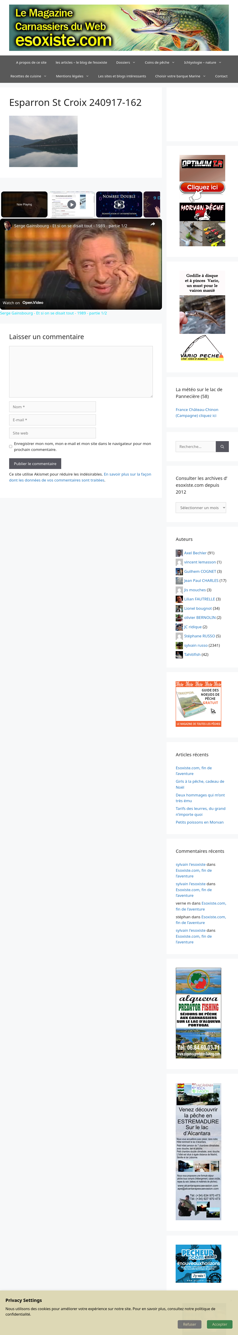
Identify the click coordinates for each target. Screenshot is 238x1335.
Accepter (219, 1324)
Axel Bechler (195, 552)
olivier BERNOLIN (200, 617)
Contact (221, 76)
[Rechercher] (222, 446)
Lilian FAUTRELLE (199, 599)
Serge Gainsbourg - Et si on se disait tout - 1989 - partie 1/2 (70, 225)
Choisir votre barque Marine (183, 76)
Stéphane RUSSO (199, 636)
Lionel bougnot (198, 608)
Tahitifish (192, 654)
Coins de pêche (162, 62)
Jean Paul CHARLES (201, 580)
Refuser (189, 1324)
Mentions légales (75, 76)
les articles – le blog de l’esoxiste (81, 62)
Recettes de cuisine (31, 76)
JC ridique (193, 626)
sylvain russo (196, 645)
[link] (7, 225)
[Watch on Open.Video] (23, 302)
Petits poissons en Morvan (200, 822)
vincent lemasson (200, 562)
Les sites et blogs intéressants (122, 76)
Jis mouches (195, 589)
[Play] (118, 204)
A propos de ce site (31, 62)
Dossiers (128, 62)
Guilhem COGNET (200, 571)
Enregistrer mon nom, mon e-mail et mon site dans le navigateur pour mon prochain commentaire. (82, 446)
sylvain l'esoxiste (191, 864)
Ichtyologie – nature (205, 62)
